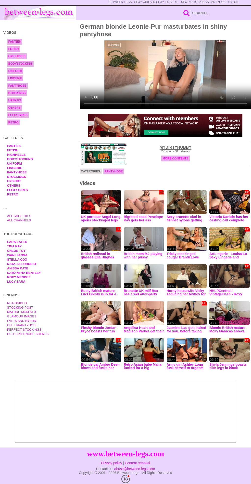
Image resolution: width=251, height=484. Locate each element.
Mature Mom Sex (21, 312)
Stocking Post (20, 307)
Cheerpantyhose (22, 325)
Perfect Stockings (24, 329)
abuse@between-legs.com (134, 469)
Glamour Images (22, 316)
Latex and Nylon (21, 321)
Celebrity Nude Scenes (28, 334)
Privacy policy (111, 463)
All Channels (19, 220)
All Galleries (19, 216)
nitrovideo (17, 303)
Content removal (137, 463)
